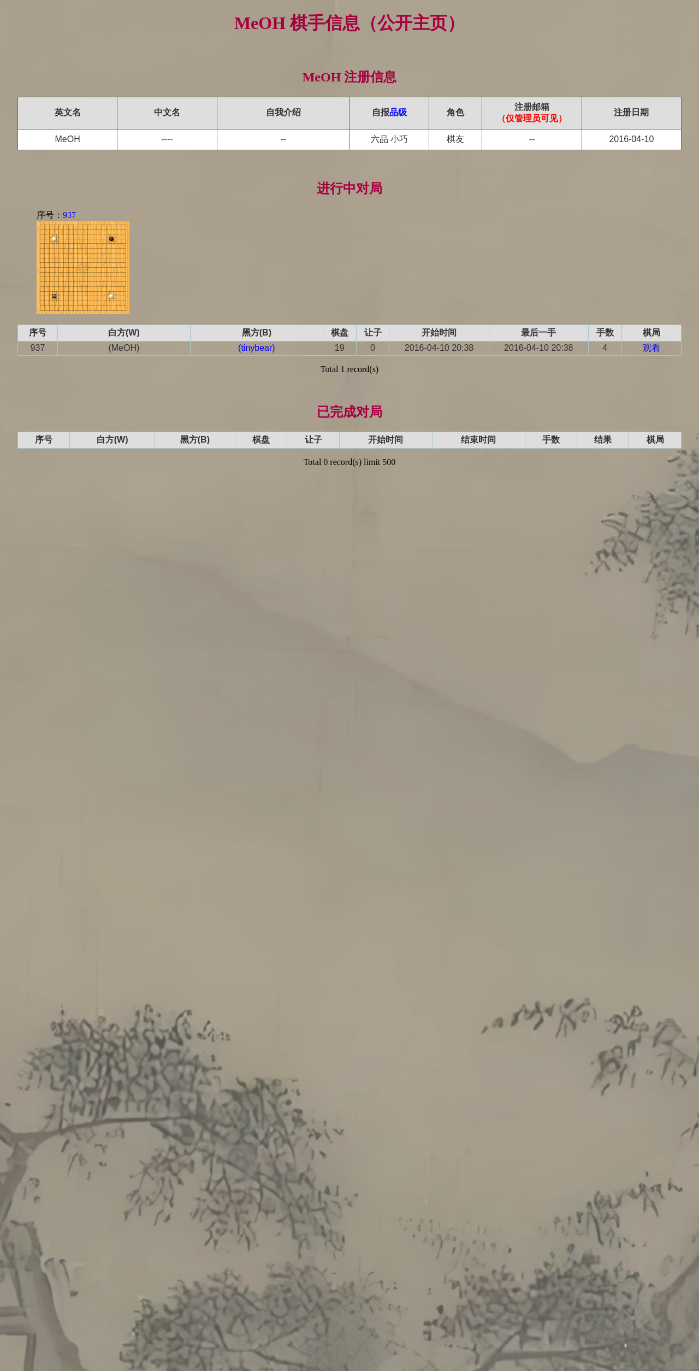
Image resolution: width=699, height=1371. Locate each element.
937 (69, 215)
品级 (398, 112)
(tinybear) (256, 347)
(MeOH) (123, 347)
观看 (651, 347)
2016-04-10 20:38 (439, 347)
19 (340, 347)
